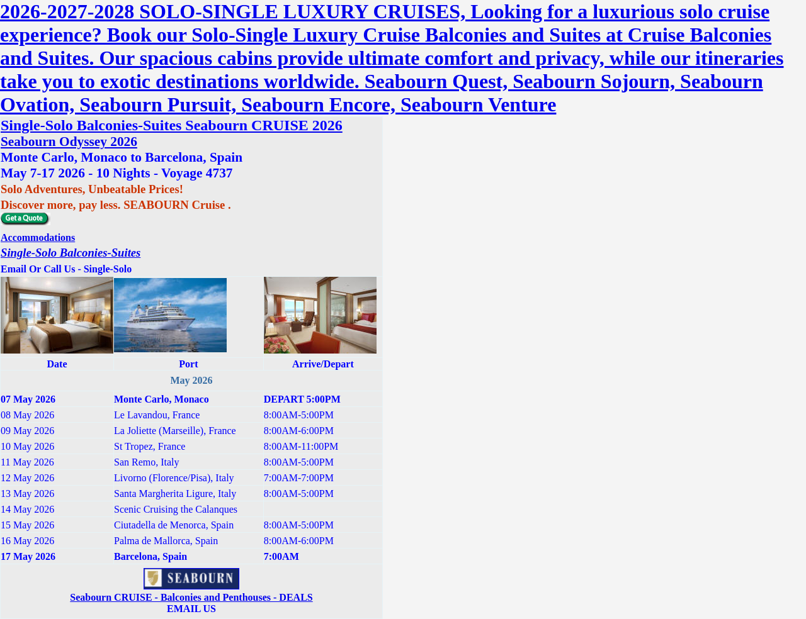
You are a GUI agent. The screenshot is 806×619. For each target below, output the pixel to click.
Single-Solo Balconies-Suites (70, 252)
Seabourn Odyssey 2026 (69, 141)
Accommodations (38, 237)
